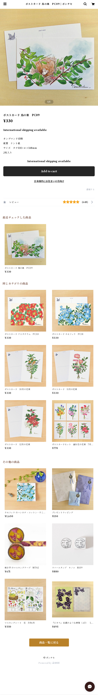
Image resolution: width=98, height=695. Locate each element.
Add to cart (49, 171)
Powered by (49, 663)
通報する (90, 189)
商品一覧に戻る (49, 642)
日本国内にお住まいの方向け (49, 181)
